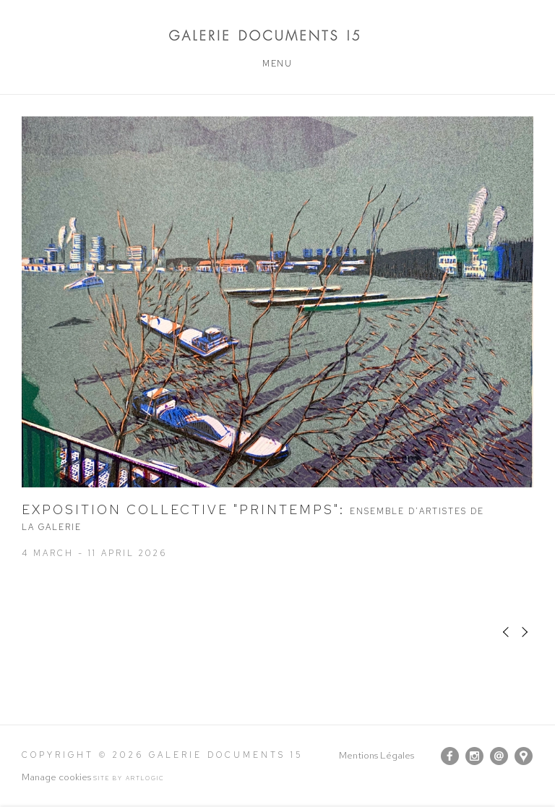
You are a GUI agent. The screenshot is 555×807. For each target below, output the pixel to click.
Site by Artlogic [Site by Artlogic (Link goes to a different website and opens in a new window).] (129, 778)
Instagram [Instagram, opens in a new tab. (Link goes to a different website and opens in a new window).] (474, 756)
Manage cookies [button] (56, 777)
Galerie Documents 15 (277, 35)
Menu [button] (277, 63)
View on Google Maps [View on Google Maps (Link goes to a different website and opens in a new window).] (524, 756)
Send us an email (499, 756)
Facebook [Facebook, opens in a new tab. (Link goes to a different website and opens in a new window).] (450, 756)
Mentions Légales (376, 755)
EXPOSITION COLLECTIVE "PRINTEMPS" (253, 517)
